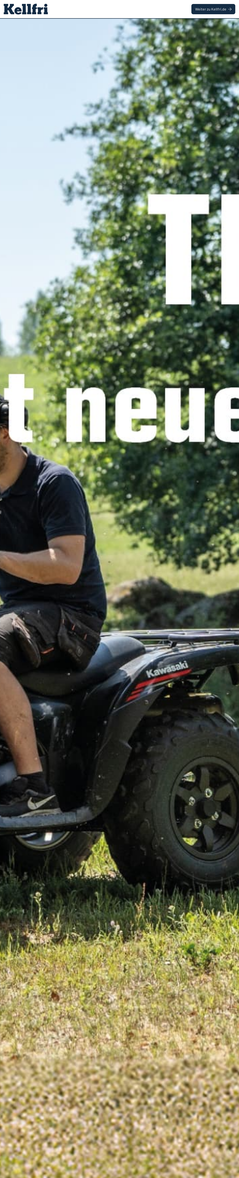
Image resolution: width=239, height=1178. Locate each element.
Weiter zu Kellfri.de (213, 9)
